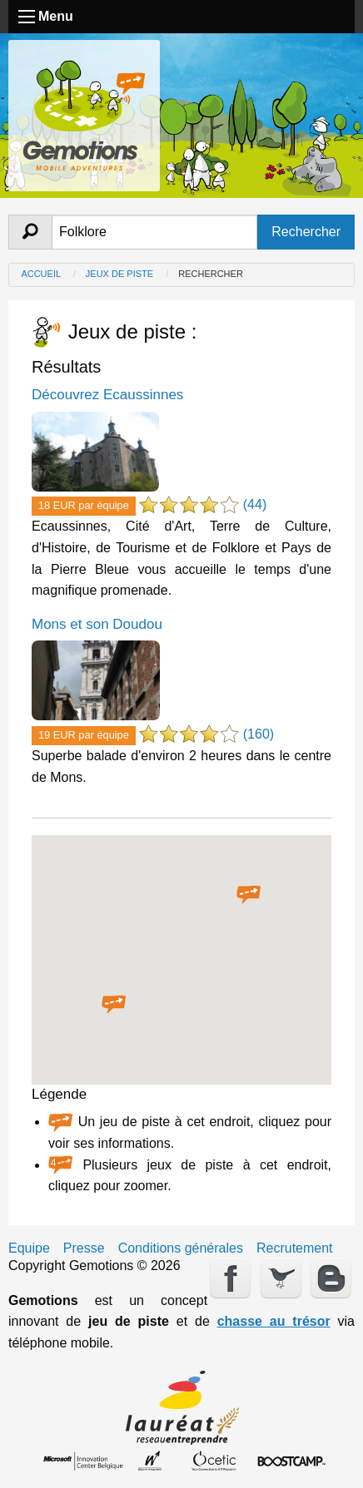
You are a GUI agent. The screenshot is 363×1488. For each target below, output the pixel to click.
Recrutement (294, 1248)
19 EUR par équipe (83, 735)
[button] (248, 895)
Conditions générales (180, 1248)
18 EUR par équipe (83, 505)
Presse (84, 1248)
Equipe (29, 1248)
